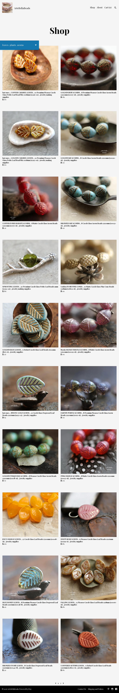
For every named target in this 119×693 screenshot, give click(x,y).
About (99, 7)
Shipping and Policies (95, 689)
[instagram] (112, 689)
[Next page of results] (63, 683)
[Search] (115, 8)
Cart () (107, 7)
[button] (19, 45)
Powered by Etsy (25, 689)
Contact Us (82, 689)
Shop (92, 7)
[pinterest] (108, 689)
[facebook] (116, 689)
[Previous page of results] (56, 683)
